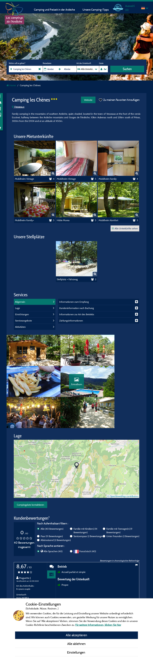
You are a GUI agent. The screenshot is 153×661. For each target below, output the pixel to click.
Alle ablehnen (76, 644)
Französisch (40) (87, 529)
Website (87, 99)
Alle (52, 507)
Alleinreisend (56, 518)
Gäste (101, 63)
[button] (76, 443)
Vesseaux (18, 107)
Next (136, 595)
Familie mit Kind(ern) (85, 509)
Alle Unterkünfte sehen (125, 228)
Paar (52, 514)
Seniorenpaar (89, 514)
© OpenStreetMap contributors (123, 474)
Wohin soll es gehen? (17, 63)
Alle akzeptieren (76, 635)
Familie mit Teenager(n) (119, 509)
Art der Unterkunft (83, 63)
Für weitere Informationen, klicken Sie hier (98, 624)
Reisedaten (47, 63)
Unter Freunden (122, 514)
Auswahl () (130, 7)
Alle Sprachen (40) (53, 529)
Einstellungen (76, 652)
